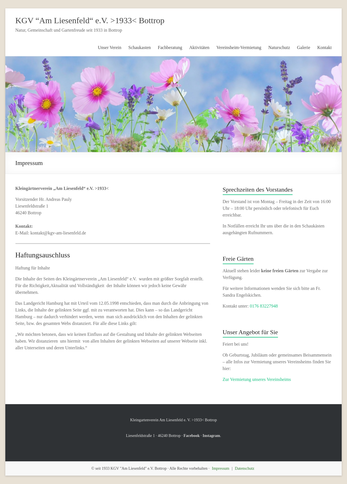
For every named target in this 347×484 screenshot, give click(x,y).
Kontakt (324, 47)
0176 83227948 (264, 306)
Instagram (211, 436)
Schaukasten (139, 47)
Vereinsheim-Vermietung (239, 47)
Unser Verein (109, 47)
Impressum (220, 468)
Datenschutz (244, 468)
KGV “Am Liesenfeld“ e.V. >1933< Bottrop (90, 20)
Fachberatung (170, 47)
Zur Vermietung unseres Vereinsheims (257, 379)
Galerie (303, 47)
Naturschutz (279, 47)
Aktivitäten (199, 47)
